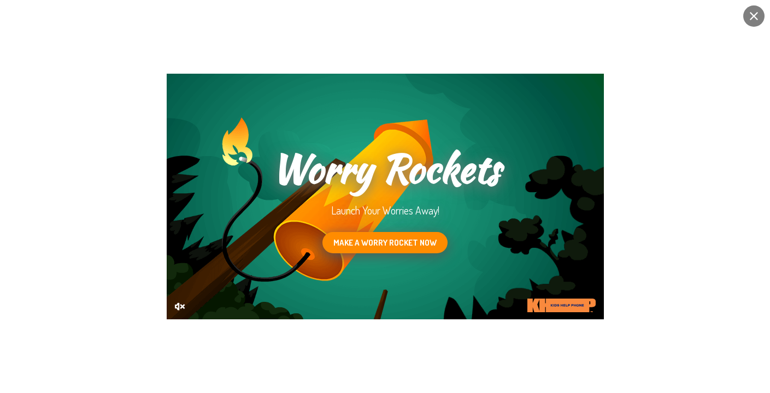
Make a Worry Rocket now (385, 242)
